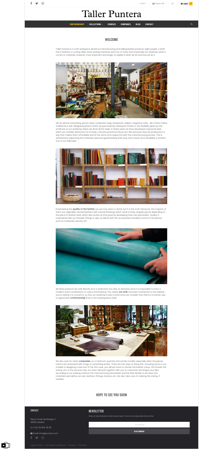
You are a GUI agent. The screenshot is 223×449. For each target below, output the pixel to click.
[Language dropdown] (159, 3)
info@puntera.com (48, 433)
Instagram (43, 3)
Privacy (72, 445)
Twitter (36, 3)
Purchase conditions (55, 445)
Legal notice (36, 445)
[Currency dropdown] (144, 3)
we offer (123, 292)
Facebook (31, 3)
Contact (82, 445)
